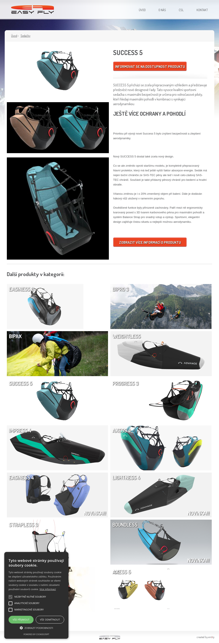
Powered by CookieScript (36, 634)
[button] (36, 628)
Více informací (48, 589)
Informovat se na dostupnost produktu (150, 66)
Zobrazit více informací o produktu (150, 242)
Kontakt (202, 10)
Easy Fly (33, 7)
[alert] (36, 595)
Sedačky (25, 35)
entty (211, 637)
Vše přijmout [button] (21, 619)
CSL (181, 10)
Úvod (142, 10)
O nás (162, 10)
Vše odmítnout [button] (50, 619)
